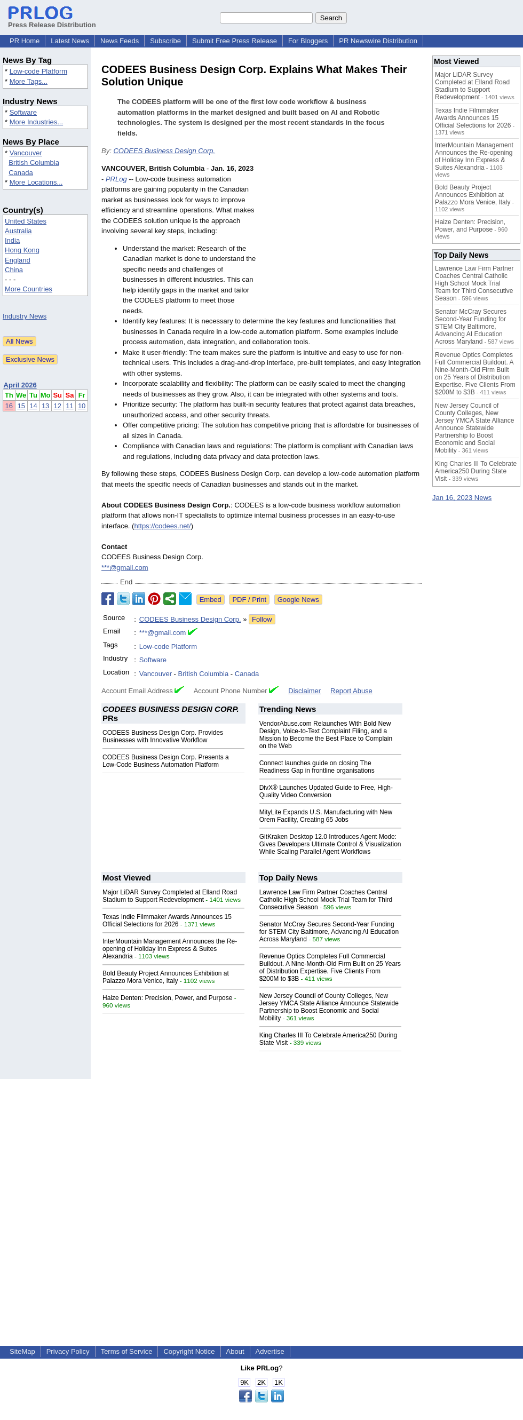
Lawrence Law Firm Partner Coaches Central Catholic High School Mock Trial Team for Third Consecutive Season (326, 900)
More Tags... (28, 81)
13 (45, 406)
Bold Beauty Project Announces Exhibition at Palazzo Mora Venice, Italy (165, 977)
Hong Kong (22, 250)
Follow (262, 619)
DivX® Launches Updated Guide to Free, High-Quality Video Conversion (326, 791)
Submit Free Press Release (234, 41)
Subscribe (165, 41)
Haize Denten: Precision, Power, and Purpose (167, 998)
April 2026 (20, 385)
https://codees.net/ (162, 526)
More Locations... (36, 182)
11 (69, 406)
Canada (21, 173)
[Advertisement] (342, 241)
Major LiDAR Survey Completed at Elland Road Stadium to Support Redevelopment (169, 896)
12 (57, 406)
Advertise (270, 1351)
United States (25, 221)
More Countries (28, 289)
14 (33, 406)
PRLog (116, 179)
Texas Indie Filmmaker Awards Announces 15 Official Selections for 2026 (167, 920)
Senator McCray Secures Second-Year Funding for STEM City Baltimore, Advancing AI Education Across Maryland (329, 932)
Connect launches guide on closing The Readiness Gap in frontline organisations (317, 766)
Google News (298, 600)
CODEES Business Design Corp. (164, 151)
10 (81, 406)
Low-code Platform (38, 71)
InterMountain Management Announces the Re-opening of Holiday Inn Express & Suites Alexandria (169, 949)
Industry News (24, 316)
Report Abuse (351, 691)
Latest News (70, 41)
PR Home (24, 41)
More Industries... (36, 122)
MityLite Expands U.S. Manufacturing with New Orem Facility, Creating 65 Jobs (325, 815)
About (235, 1351)
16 (9, 406)
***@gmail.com (124, 568)
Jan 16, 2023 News (462, 498)
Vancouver (26, 153)
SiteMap (22, 1351)
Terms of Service (127, 1351)
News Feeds (119, 41)
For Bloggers (308, 41)
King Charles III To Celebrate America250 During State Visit (476, 471)
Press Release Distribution (52, 21)
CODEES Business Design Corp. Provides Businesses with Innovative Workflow (162, 736)
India (12, 240)
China (14, 270)
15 (21, 406)
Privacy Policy (68, 1351)
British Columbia (34, 162)
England (17, 260)
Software (23, 112)
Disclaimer (304, 691)
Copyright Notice (189, 1351)
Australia (18, 231)
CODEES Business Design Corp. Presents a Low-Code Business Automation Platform (165, 760)
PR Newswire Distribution (378, 41)
